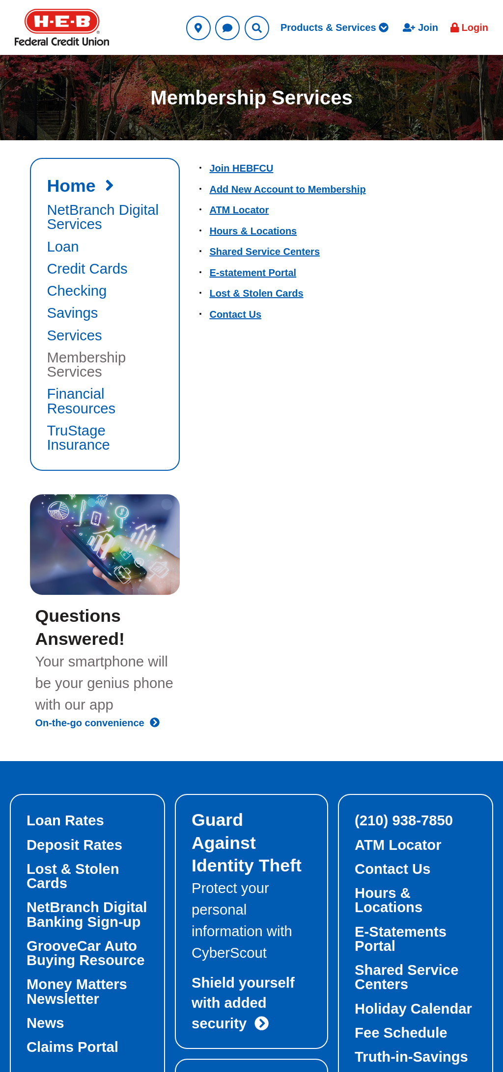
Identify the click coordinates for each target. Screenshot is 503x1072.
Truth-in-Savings (411, 1057)
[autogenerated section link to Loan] (105, 247)
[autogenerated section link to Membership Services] (105, 365)
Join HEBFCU (241, 168)
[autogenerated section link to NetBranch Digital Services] (105, 217)
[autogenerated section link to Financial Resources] (105, 401)
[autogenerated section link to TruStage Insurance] (105, 438)
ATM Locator (239, 209)
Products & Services (334, 27)
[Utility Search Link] (257, 28)
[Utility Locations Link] (198, 28)
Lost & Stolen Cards (256, 293)
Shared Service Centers (264, 251)
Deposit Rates (74, 845)
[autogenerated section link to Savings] (105, 313)
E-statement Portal (252, 272)
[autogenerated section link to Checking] (105, 291)
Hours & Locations (253, 231)
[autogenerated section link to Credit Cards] (105, 269)
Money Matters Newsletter (77, 991)
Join (420, 27)
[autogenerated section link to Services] (105, 336)
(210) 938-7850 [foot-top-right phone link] (404, 820)
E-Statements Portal (401, 939)
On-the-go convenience (97, 722)
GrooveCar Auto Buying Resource (86, 953)
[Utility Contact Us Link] (227, 28)
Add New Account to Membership (287, 189)
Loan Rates (65, 820)
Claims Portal (72, 1047)
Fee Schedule (401, 1033)
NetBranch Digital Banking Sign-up (87, 914)
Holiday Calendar (413, 1009)
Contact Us (235, 314)
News (45, 1023)
